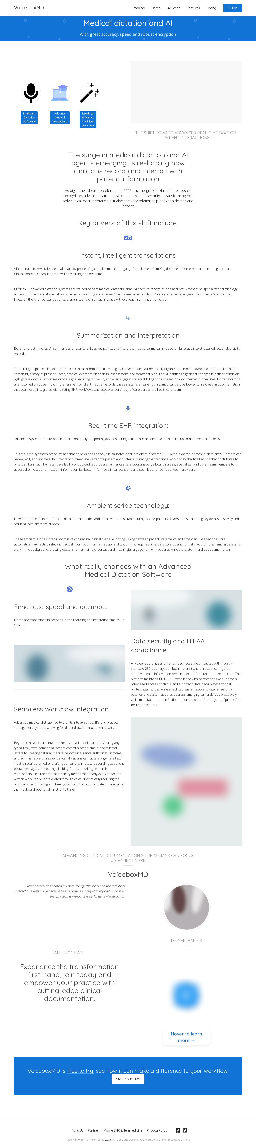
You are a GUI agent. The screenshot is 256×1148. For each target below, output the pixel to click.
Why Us (77, 1130)
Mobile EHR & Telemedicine (122, 1130)
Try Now (232, 8)
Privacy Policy (157, 1130)
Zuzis (108, 1139)
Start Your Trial (128, 1078)
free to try (80, 1070)
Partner (93, 1130)
